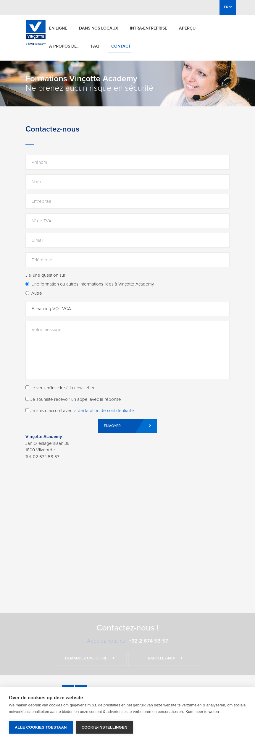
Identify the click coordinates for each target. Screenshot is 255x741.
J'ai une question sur (45, 275)
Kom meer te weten (202, 711)
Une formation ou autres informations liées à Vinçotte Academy (92, 284)
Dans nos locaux (98, 28)
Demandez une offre (90, 658)
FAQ (95, 46)
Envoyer (127, 426)
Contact (121, 46)
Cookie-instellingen (105, 727)
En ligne (58, 28)
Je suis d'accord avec (79, 410)
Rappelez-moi (165, 658)
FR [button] (228, 7)
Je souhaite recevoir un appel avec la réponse (73, 399)
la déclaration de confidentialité (103, 410)
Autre (36, 293)
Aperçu (187, 28)
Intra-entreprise (148, 28)
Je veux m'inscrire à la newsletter (60, 387)
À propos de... (64, 46)
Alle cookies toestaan (41, 727)
